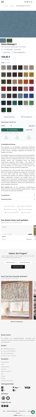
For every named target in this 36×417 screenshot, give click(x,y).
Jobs (2, 364)
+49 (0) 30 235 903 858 (9, 351)
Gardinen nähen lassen (7, 380)
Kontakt (3, 378)
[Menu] (34, 2)
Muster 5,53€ (29, 129)
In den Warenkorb (12, 130)
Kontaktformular (10, 262)
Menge (18, 125)
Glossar (3, 376)
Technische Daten (6, 199)
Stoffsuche (4, 369)
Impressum (30, 411)
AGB (4, 411)
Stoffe (6, 5)
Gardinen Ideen (5, 366)
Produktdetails (5, 195)
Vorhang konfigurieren (9, 116)
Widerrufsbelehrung (12, 411)
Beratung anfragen (18, 266)
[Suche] (25, 2)
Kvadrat (12, 5)
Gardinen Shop (5, 362)
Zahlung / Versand (6, 371)
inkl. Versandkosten (30, 415)
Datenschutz (22, 411)
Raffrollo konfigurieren (26, 116)
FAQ (2, 373)
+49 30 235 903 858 (24, 262)
